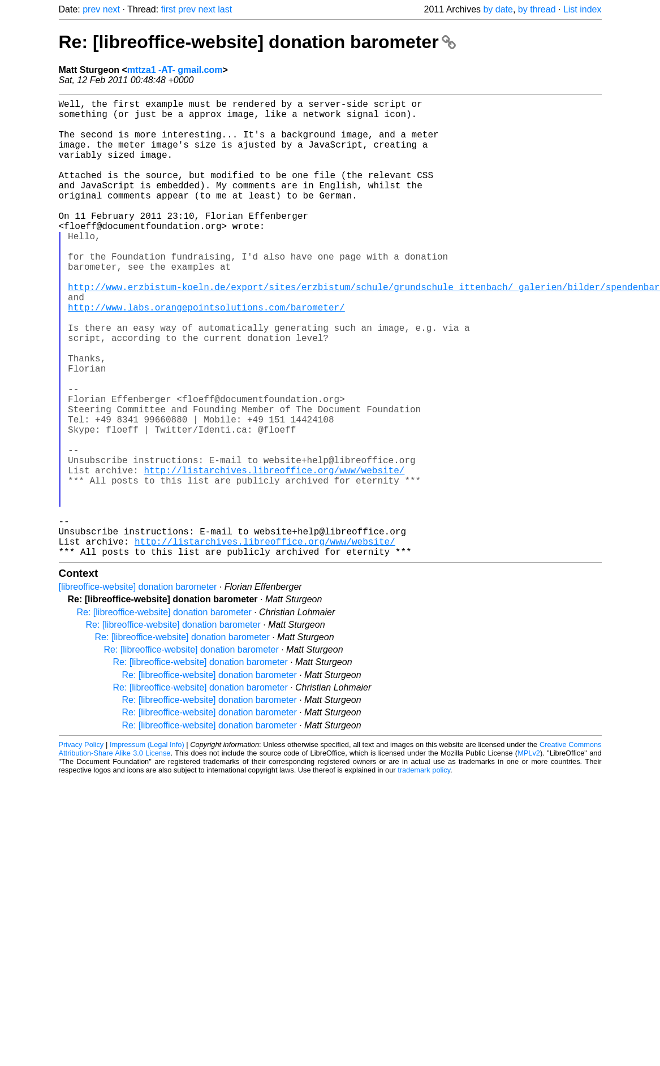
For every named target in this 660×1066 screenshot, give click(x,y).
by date (497, 9)
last (225, 9)
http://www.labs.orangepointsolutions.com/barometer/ (206, 354)
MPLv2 (528, 855)
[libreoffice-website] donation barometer (138, 688)
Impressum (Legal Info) (147, 846)
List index (582, 9)
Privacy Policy (81, 846)
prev (91, 9)
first (168, 9)
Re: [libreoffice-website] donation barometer (257, 42)
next (111, 9)
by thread (537, 9)
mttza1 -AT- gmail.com (175, 70)
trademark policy (424, 872)
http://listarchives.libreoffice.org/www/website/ (274, 553)
